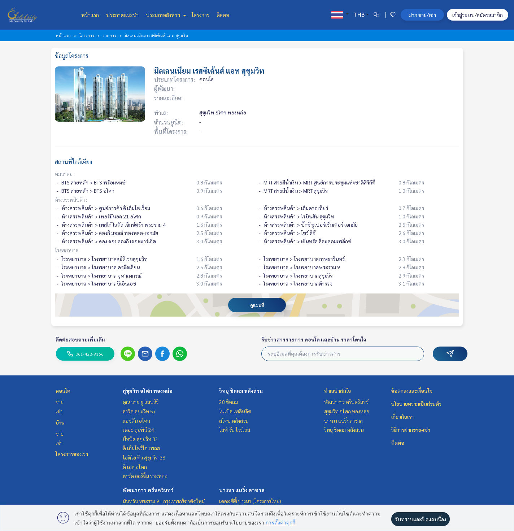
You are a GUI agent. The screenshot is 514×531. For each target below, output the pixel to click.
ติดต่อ (223, 15)
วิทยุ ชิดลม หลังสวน (241, 390)
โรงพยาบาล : (67, 250)
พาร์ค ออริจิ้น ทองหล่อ (145, 476)
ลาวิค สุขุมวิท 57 (139, 411)
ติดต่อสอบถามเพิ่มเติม (80, 339)
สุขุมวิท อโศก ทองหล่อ (148, 390)
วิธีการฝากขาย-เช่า (410, 429)
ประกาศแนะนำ (122, 15)
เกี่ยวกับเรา (402, 416)
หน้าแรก (90, 15)
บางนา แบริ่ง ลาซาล (242, 490)
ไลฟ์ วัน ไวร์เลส (234, 429)
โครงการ (200, 15)
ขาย (60, 402)
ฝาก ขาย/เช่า (422, 15)
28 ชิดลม (228, 402)
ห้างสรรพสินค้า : (71, 199)
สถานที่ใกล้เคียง (73, 162)
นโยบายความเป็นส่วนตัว (416, 403)
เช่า (59, 411)
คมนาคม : (65, 173)
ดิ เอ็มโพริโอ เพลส (141, 448)
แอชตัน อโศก (136, 420)
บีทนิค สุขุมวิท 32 (140, 439)
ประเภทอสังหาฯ (165, 15)
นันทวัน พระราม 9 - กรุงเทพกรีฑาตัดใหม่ (164, 501)
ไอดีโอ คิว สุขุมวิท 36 (144, 457)
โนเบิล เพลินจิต (235, 411)
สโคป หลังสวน (234, 420)
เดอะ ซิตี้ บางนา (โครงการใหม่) (250, 501)
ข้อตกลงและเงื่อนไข (411, 390)
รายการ (109, 35)
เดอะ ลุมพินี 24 (138, 429)
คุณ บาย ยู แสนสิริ (140, 402)
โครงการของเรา (72, 454)
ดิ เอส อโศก (135, 466)
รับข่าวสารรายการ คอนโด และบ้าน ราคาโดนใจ (313, 339)
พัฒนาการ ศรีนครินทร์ (148, 490)
